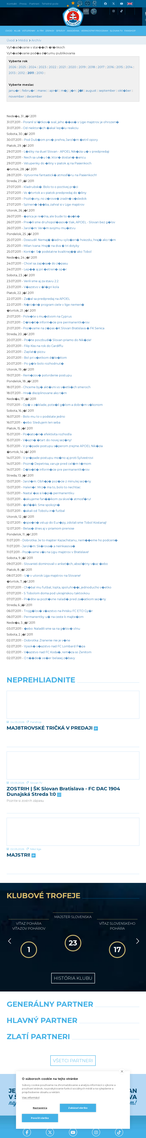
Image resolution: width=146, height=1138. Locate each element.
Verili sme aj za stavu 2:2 (41, 281)
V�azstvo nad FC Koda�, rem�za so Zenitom (57, 652)
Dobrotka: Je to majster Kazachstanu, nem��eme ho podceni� (70, 540)
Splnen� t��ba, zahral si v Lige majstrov (54, 204)
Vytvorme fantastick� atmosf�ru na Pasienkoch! (60, 175)
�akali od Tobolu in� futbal (44, 511)
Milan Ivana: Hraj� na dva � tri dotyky (51, 246)
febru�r (28, 90)
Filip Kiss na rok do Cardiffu (43, 346)
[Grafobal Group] (107, 1046)
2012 (21, 73)
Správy (60, 30)
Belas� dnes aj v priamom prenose (48, 528)
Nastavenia (40, 1108)
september (107, 90)
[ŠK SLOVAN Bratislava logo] (73, 14)
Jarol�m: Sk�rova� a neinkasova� (48, 546)
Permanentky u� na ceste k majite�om (54, 617)
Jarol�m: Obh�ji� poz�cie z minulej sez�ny (57, 481)
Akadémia (73, 30)
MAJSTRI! (21, 855)
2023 (42, 67)
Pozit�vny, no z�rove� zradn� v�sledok (55, 198)
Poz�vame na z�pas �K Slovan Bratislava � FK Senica (63, 328)
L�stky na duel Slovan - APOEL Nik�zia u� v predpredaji (66, 151)
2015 (119, 67)
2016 (110, 67)
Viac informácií (30, 1097)
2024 (32, 67)
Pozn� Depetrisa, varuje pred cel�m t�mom (57, 463)
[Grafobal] (38, 1030)
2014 (129, 67)
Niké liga (35, 849)
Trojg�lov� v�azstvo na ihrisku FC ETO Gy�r (58, 611)
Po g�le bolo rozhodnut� (44, 363)
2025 (22, 67)
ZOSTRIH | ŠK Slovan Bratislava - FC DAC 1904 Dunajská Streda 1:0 (63, 791)
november (16, 96)
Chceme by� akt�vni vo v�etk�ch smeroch (57, 387)
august (91, 90)
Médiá (23, 40)
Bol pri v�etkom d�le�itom (45, 357)
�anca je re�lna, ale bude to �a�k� (52, 216)
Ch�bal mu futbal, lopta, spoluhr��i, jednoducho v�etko (67, 587)
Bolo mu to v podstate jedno (44, 416)
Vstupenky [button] (28, 30)
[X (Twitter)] (113, 3)
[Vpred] (137, 941)
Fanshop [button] (130, 30)
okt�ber (124, 90)
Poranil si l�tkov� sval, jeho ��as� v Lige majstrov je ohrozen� (71, 122)
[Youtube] (121, 3)
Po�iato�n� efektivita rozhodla (47, 434)
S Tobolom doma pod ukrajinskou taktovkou (57, 593)
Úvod (8, 30)
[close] (122, 1071)
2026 (12, 67)
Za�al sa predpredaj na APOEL (47, 299)
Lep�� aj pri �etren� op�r (45, 269)
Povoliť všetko (40, 1118)
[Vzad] (8, 941)
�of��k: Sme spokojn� (41, 505)
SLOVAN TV (116, 30)
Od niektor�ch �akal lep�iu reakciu (51, 128)
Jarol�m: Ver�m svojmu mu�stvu (50, 228)
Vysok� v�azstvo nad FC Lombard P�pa (54, 646)
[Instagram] (113, 11)
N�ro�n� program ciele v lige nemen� (54, 304)
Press (23, 3)
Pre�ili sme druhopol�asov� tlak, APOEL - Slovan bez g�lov (69, 222)
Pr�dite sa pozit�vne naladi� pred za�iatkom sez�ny (65, 599)
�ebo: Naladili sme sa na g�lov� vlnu (52, 628)
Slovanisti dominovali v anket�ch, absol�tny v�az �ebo (66, 564)
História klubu (73, 978)
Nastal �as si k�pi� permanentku (48, 493)
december (34, 96)
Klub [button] (17, 30)
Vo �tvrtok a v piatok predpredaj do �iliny (55, 193)
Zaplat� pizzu (34, 352)
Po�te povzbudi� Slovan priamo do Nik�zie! (57, 340)
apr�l (53, 90)
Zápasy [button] (49, 30)
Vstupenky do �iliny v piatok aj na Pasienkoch (57, 163)
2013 (12, 73)
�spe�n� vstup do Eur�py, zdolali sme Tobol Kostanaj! (64, 522)
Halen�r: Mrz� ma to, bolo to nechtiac (52, 487)
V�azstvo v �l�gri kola (41, 287)
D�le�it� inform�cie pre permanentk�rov (56, 322)
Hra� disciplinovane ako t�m (45, 393)
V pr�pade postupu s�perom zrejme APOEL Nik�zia (63, 446)
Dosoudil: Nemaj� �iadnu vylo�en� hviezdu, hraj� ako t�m (70, 240)
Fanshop (36, 722)
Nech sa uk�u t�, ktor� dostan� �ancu (55, 157)
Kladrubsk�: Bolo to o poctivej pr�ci (51, 187)
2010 (40, 73)
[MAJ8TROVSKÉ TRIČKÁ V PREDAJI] (73, 705)
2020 (72, 67)
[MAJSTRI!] (73, 832)
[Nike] (73, 1014)
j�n (73, 90)
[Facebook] (105, 3)
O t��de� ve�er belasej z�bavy (49, 658)
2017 (101, 67)
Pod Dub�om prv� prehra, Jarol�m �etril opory (61, 140)
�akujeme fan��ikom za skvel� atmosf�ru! (57, 499)
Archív (36, 40)
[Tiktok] (121, 11)
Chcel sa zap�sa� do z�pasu (46, 263)
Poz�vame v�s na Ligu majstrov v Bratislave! (55, 552)
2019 (82, 67)
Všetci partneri (73, 1060)
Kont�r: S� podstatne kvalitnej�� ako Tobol (58, 251)
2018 (91, 67)
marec (42, 90)
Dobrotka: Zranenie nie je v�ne (47, 640)
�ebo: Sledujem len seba (41, 422)
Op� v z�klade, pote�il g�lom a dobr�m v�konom (63, 405)
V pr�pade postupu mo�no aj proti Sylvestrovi (58, 458)
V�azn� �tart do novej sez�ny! (47, 440)
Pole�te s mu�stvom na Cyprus (47, 316)
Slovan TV (36, 782)
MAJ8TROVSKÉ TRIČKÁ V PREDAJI (52, 728)
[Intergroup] (38, 1046)
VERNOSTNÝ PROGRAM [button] (94, 30)
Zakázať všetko (78, 1108)
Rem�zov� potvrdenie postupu (47, 375)
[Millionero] (107, 1030)
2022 (52, 67)
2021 (62, 67)
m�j (64, 90)
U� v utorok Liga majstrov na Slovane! (52, 575)
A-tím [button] (40, 30)
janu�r (14, 90)
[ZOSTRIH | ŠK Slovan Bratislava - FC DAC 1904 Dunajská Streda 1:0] (73, 765)
